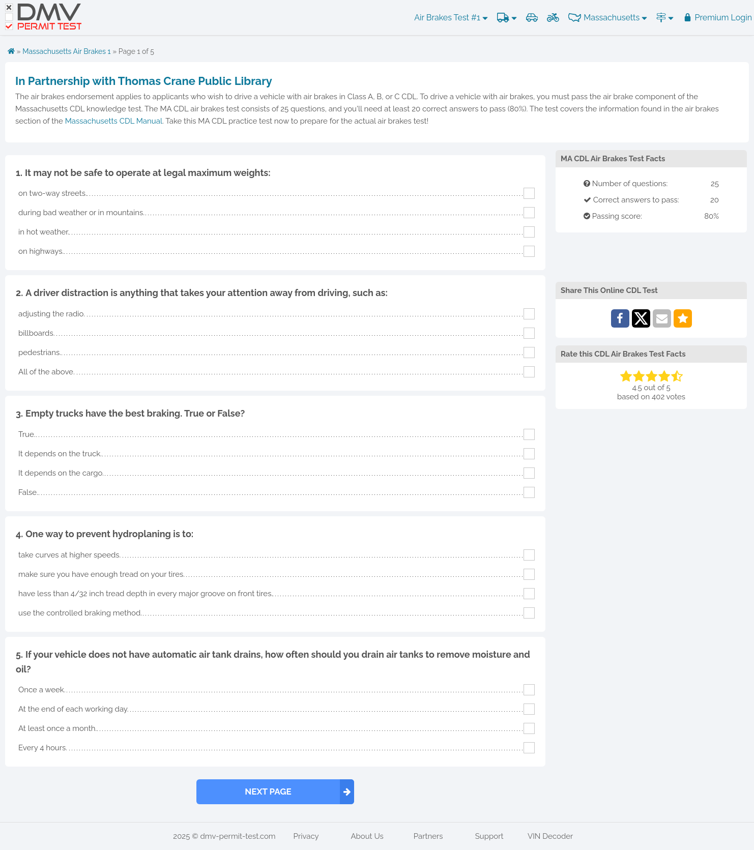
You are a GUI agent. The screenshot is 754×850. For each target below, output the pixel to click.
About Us (367, 836)
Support (489, 836)
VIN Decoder (550, 836)
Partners (428, 836)
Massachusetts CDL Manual (113, 121)
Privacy (306, 836)
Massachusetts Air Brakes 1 (66, 51)
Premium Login (717, 17)
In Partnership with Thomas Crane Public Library (143, 80)
